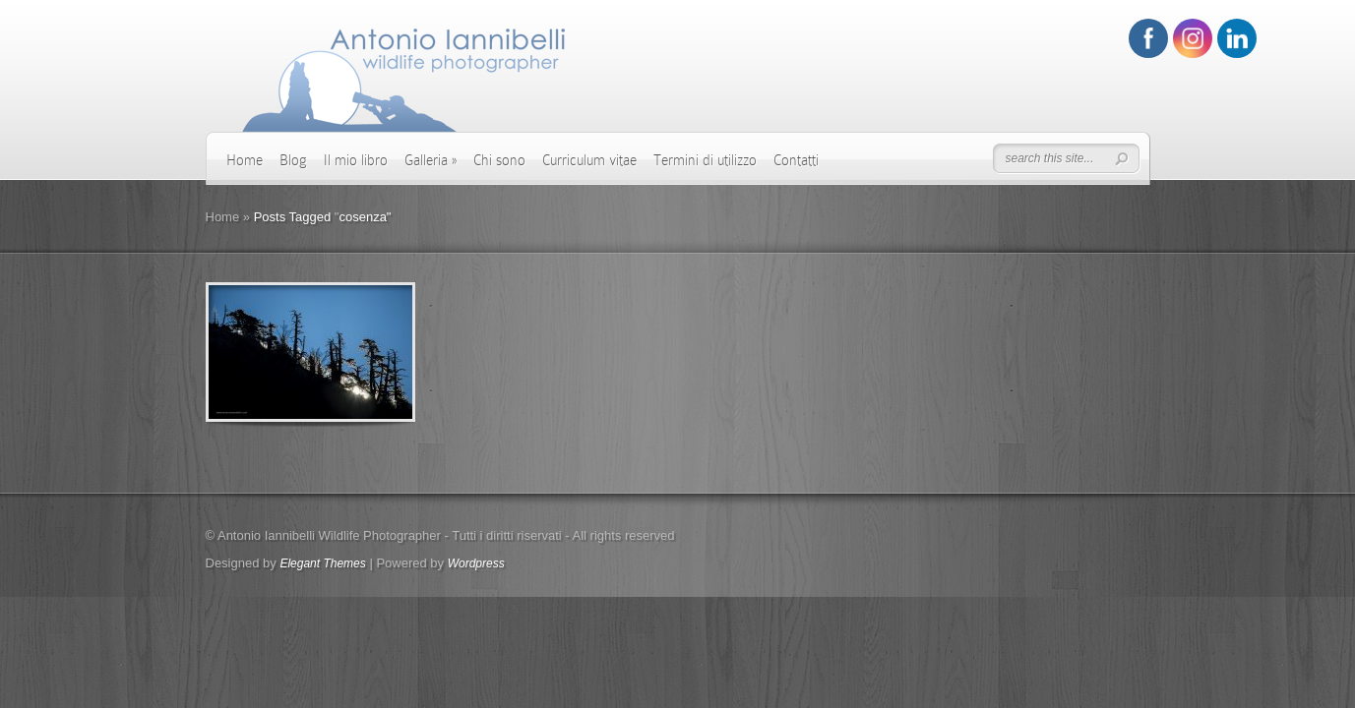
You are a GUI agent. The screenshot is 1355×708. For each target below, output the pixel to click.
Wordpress (476, 563)
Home (244, 160)
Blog (293, 160)
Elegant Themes (322, 563)
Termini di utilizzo (705, 160)
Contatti (796, 160)
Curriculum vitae (589, 160)
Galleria (430, 160)
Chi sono (499, 160)
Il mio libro (356, 160)
